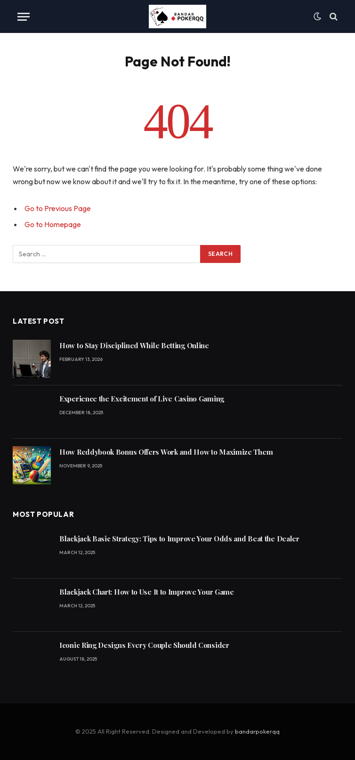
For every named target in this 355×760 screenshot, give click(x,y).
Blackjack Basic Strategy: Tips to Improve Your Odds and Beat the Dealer (179, 538)
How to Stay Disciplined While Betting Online (134, 345)
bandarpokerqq (257, 731)
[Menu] (23, 16)
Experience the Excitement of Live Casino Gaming (141, 398)
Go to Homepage (52, 224)
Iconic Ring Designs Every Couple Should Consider (144, 645)
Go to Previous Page (57, 208)
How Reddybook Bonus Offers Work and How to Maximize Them (166, 452)
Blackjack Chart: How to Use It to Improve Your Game (146, 592)
